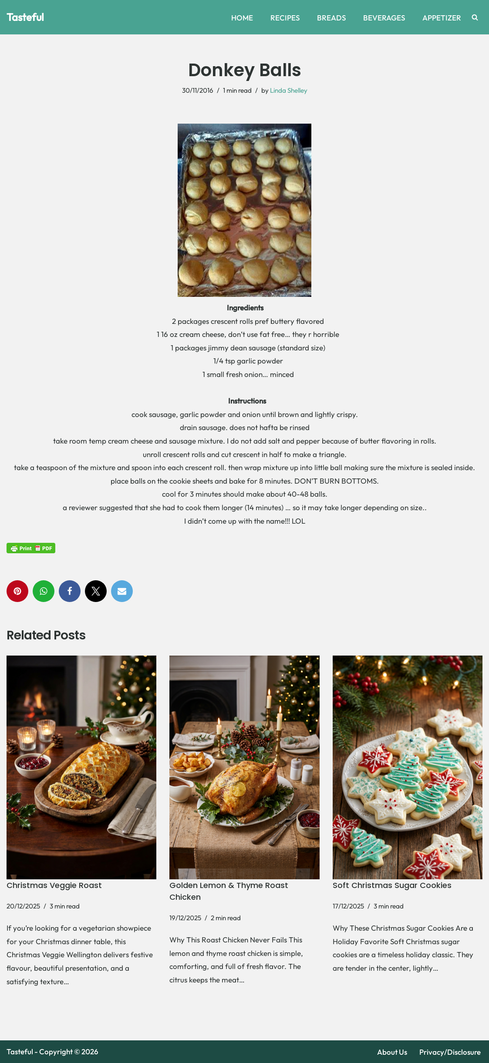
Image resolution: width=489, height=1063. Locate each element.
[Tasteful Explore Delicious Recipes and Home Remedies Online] (25, 17)
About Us (392, 1051)
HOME (242, 17)
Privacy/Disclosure (450, 1051)
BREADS (331, 17)
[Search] (475, 17)
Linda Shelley (288, 90)
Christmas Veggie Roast (54, 885)
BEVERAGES (384, 17)
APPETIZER (441, 17)
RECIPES (285, 17)
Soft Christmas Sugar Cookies (392, 885)
